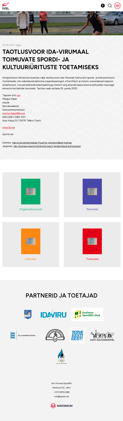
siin (18, 95)
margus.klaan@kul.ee (13, 113)
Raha (18, 45)
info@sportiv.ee (61, 396)
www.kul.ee (8, 127)
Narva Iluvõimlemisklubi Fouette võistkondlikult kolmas (42, 142)
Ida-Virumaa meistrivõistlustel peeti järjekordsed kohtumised (47, 146)
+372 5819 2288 (62, 392)
